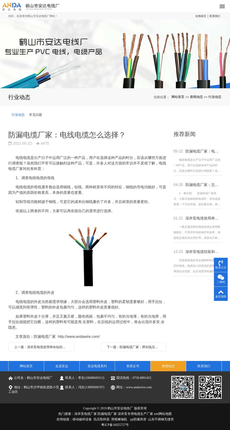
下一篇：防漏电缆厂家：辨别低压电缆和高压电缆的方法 (135, 347)
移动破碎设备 (82, 419)
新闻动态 (196, 97)
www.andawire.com (139, 387)
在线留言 (200, 16)
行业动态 (214, 97)
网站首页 (177, 97)
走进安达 (61, 366)
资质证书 (132, 366)
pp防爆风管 (138, 419)
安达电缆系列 (97, 366)
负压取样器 (101, 419)
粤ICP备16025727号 (115, 425)
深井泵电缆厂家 (85, 414)
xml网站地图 (163, 414)
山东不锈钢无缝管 (161, 419)
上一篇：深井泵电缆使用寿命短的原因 (41, 347)
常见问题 (35, 115)
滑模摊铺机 (119, 419)
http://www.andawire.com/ (79, 336)
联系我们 (214, 16)
